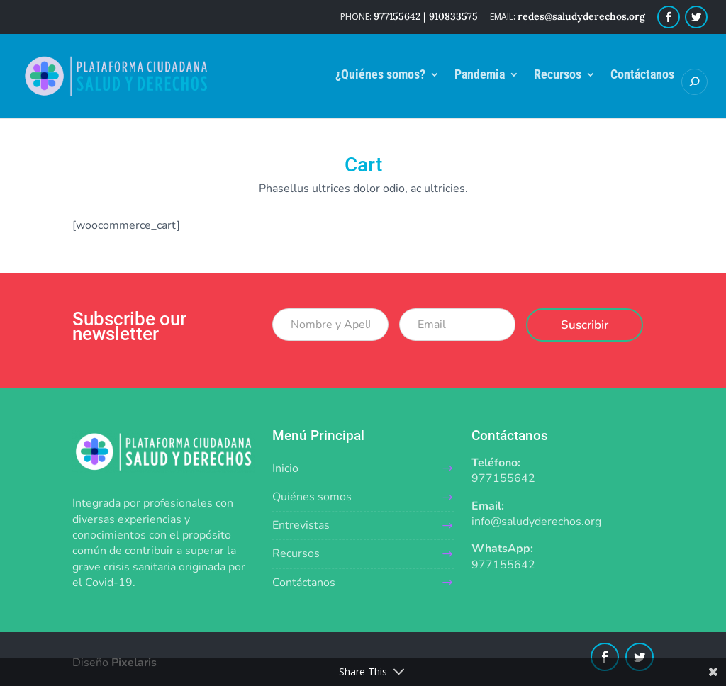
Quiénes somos (312, 497)
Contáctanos (642, 75)
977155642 (503, 478)
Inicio (285, 468)
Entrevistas (301, 525)
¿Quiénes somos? (380, 75)
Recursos (557, 75)
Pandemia (479, 75)
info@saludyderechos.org (536, 521)
